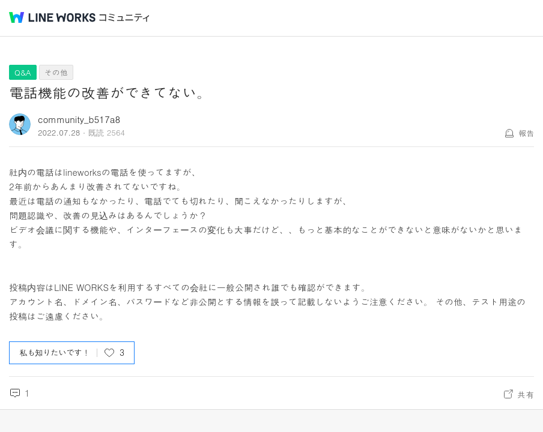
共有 (525, 394)
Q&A (22, 72)
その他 (56, 72)
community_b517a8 (79, 119)
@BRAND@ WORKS (52, 17)
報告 (526, 133)
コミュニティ (124, 17)
